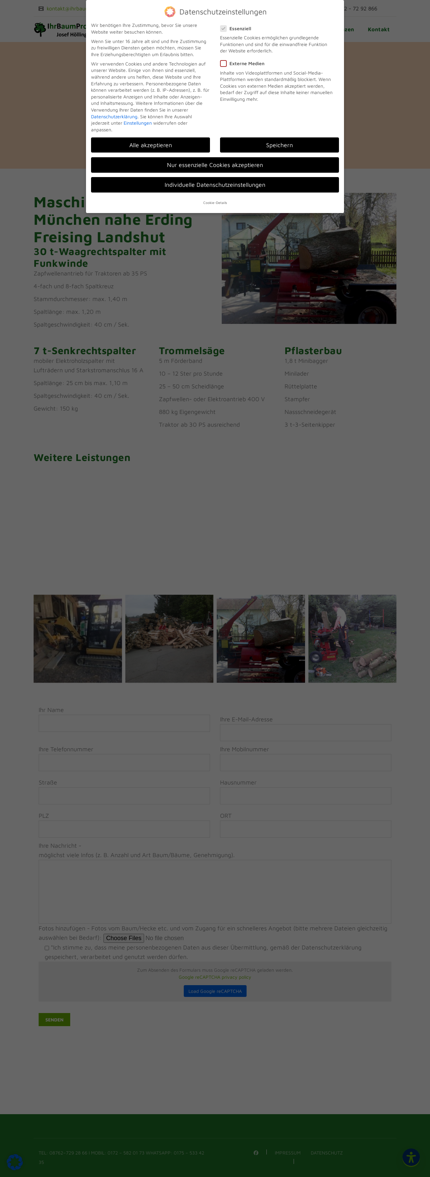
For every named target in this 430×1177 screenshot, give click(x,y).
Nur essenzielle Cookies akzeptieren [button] (215, 164)
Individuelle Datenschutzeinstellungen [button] (215, 184)
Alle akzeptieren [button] (150, 145)
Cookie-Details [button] (215, 203)
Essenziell (238, 28)
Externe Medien (244, 63)
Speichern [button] (279, 145)
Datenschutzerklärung (114, 116)
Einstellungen (138, 123)
